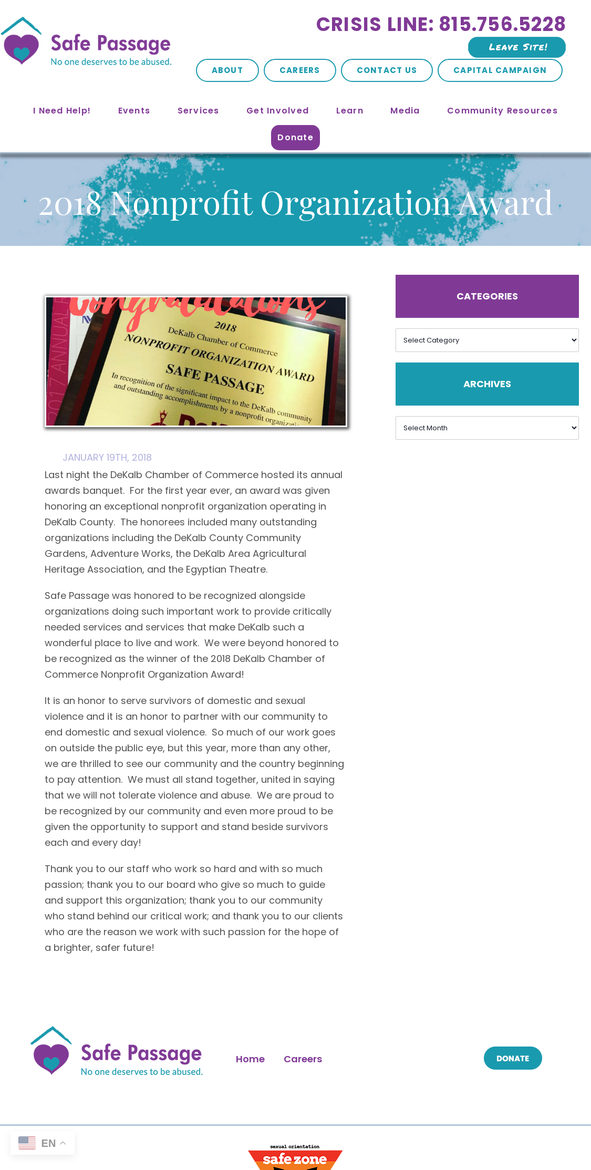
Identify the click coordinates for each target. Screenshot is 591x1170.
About (227, 70)
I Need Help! (62, 111)
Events (134, 111)
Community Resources (502, 111)
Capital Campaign (500, 70)
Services (199, 111)
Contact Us (387, 70)
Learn (350, 111)
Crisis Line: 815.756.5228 (441, 24)
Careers (299, 70)
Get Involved (277, 111)
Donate (295, 137)
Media (405, 111)
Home (250, 1058)
